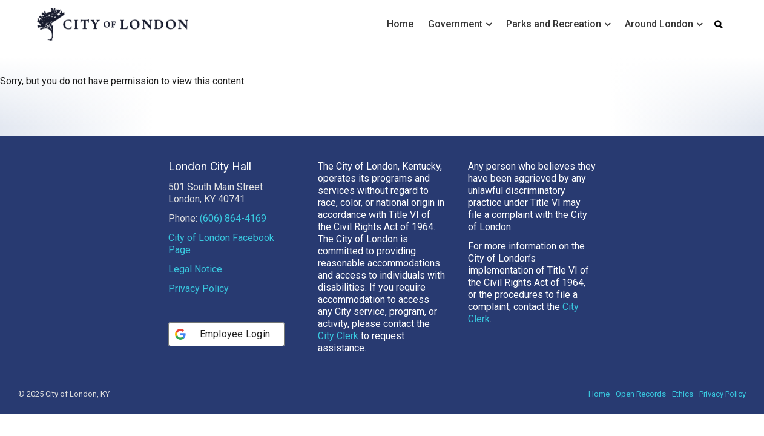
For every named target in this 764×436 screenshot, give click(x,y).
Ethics (682, 416)
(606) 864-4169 (233, 240)
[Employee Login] (226, 356)
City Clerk (338, 357)
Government (455, 24)
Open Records (641, 416)
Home (400, 24)
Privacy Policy (198, 310)
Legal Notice (195, 291)
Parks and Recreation (553, 24)
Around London (659, 24)
